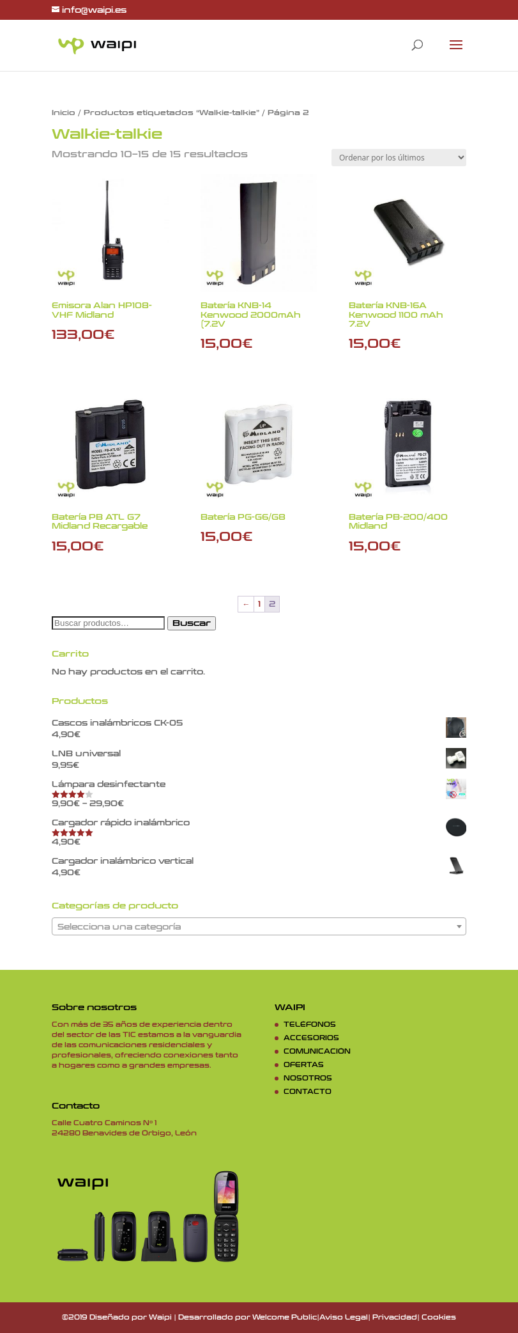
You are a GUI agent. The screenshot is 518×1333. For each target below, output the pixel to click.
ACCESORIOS (311, 1038)
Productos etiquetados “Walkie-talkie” (171, 113)
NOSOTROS (308, 1078)
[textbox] (259, 927)
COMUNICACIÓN (317, 1052)
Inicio (63, 113)
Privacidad (394, 1317)
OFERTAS (304, 1065)
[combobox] (259, 926)
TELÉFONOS (310, 1025)
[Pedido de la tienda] (398, 157)
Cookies (439, 1317)
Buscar (191, 623)
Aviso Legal (343, 1317)
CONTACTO (307, 1092)
